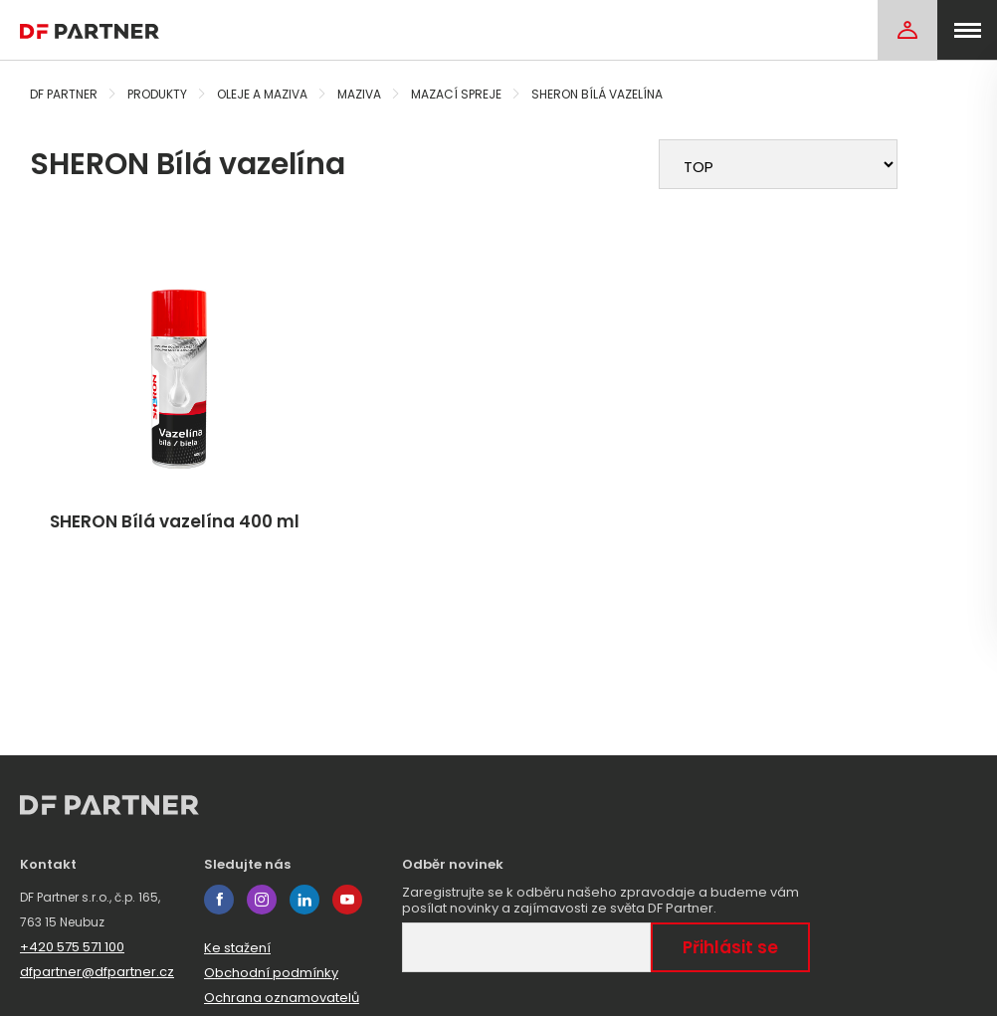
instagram (262, 899)
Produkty (157, 94)
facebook (219, 899)
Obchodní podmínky (271, 972)
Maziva (359, 94)
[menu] (967, 30)
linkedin (304, 899)
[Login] (907, 30)
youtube (347, 899)
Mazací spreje (456, 94)
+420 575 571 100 (72, 946)
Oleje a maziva (262, 94)
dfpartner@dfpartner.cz (97, 971)
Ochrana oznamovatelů (281, 997)
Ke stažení (237, 947)
